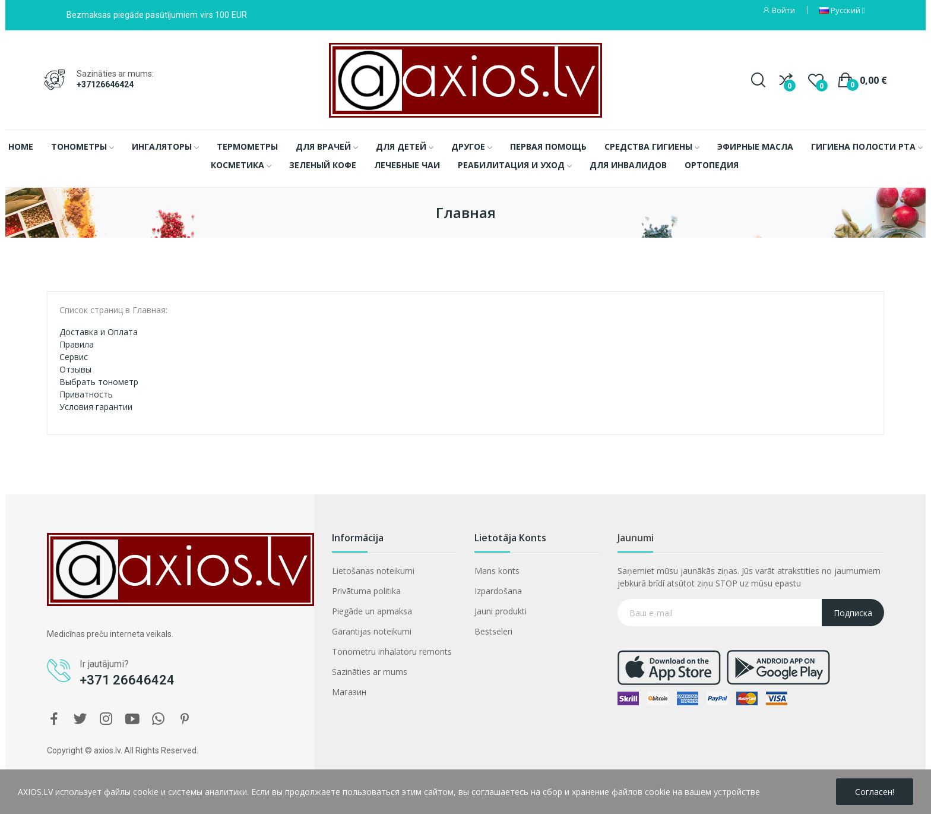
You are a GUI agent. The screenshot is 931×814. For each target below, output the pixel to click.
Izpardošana (498, 591)
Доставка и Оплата (98, 331)
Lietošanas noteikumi (373, 570)
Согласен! (874, 791)
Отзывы (75, 369)
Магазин (349, 692)
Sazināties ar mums (369, 671)
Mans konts (497, 570)
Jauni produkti (500, 611)
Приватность (86, 394)
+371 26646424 (127, 680)
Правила (76, 344)
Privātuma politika (366, 591)
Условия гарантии (95, 406)
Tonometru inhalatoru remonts (392, 651)
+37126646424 (105, 84)
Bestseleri (493, 631)
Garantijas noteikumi (371, 631)
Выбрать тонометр (98, 381)
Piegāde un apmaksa (372, 611)
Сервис (73, 356)
